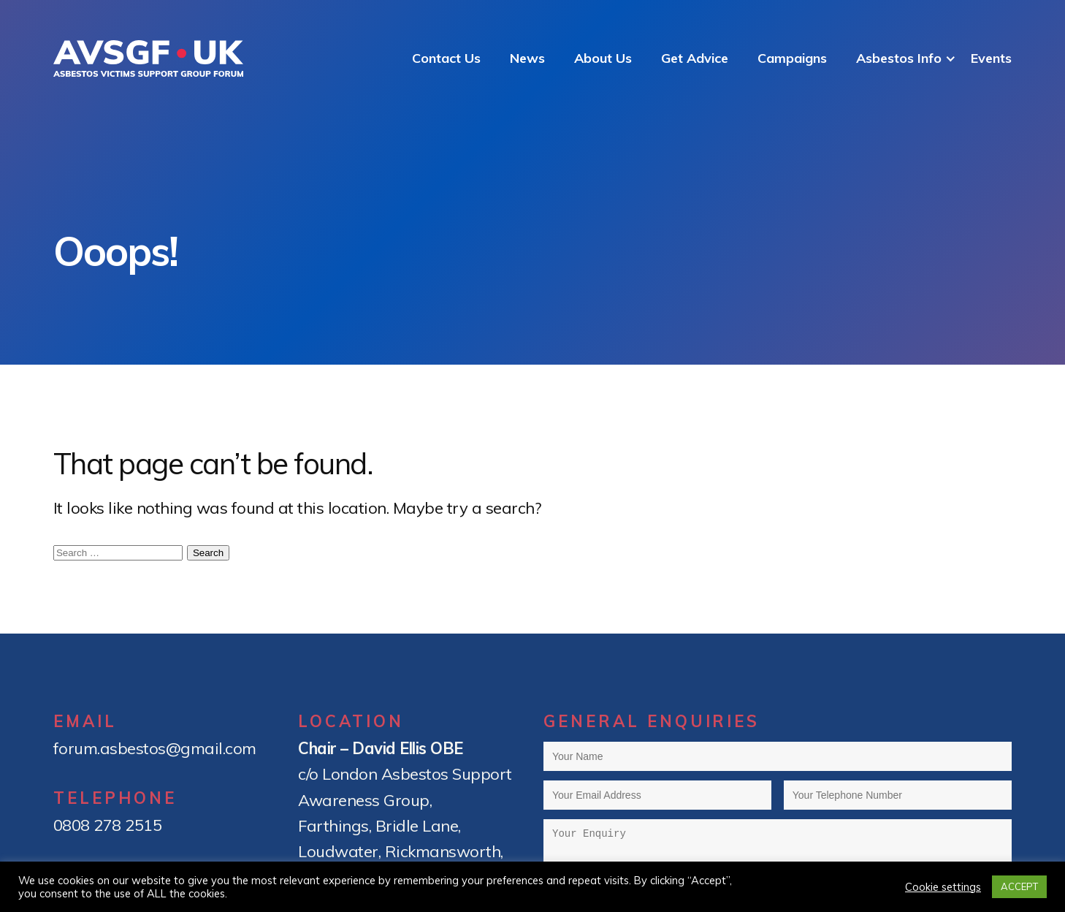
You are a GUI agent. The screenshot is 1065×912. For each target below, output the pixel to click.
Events (991, 58)
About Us (603, 58)
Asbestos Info (899, 58)
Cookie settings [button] (943, 887)
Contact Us (446, 58)
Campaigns (792, 58)
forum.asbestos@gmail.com (154, 748)
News (527, 58)
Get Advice (694, 58)
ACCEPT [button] (1019, 886)
